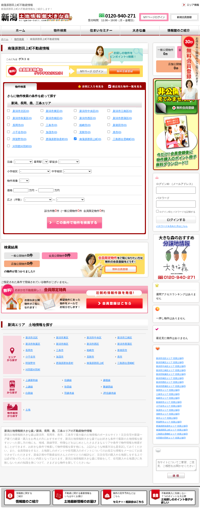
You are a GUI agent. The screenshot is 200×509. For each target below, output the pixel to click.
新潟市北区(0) (21, 111)
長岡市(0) (18, 125)
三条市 (59, 350)
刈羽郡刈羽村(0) (22, 146)
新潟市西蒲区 (124, 343)
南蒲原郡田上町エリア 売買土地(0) (172, 430)
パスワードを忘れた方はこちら (172, 226)
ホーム (4, 39)
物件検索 (19, 39)
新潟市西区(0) (87, 118)
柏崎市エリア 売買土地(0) (168, 398)
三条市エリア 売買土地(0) (168, 394)
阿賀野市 (30, 363)
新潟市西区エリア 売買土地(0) (170, 382)
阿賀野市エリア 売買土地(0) (169, 422)
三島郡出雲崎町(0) (124, 139)
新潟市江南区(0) (122, 111)
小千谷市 (30, 356)
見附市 (90, 356)
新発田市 (122, 350)
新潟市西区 (93, 343)
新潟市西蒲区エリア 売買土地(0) (171, 386)
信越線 (68, 380)
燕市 (119, 356)
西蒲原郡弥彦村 (64, 363)
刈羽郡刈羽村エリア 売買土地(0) (171, 438)
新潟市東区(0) (54, 111)
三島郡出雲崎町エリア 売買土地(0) (172, 434)
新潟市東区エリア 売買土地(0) (170, 362)
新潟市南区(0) (54, 118)
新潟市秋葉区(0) (22, 118)
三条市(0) (51, 125)
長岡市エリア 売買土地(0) (168, 390)
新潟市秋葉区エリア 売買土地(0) (171, 374)
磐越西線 (108, 386)
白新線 (29, 393)
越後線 (106, 380)
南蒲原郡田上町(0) (90, 139)
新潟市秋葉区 (33, 343)
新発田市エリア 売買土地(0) (169, 402)
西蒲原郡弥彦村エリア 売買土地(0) (172, 426)
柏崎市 (90, 350)
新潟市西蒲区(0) (122, 118)
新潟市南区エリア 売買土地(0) (170, 378)
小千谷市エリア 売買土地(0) (169, 406)
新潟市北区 (32, 337)
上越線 (29, 386)
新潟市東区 (62, 337)
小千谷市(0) (20, 132)
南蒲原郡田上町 (95, 363)
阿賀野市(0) (20, 139)
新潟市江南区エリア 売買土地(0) (171, 370)
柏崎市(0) (85, 125)
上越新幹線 (32, 380)
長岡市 (29, 350)
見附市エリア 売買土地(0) (168, 414)
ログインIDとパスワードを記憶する (177, 212)
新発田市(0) (120, 125)
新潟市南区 (62, 343)
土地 (28, 409)
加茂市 (59, 356)
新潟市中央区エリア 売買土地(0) (171, 366)
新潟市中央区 (94, 337)
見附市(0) (85, 132)
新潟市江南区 (124, 337)
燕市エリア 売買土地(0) (167, 418)
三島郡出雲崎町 (125, 363)
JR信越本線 (109, 393)
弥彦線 (68, 386)
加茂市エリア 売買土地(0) (168, 410)
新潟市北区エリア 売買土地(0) (170, 358)
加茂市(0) (51, 132)
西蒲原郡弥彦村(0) (57, 139)
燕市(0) (117, 132)
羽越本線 (69, 393)
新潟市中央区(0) (89, 111)
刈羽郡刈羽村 (33, 369)
